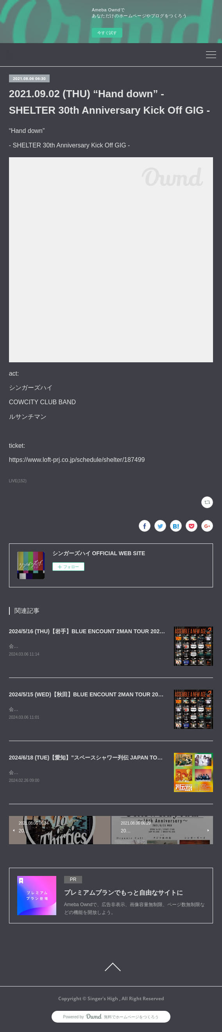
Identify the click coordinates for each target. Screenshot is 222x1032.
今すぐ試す (107, 33)
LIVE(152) (18, 481)
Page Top (111, 968)
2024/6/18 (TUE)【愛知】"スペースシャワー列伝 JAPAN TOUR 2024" (95, 759)
